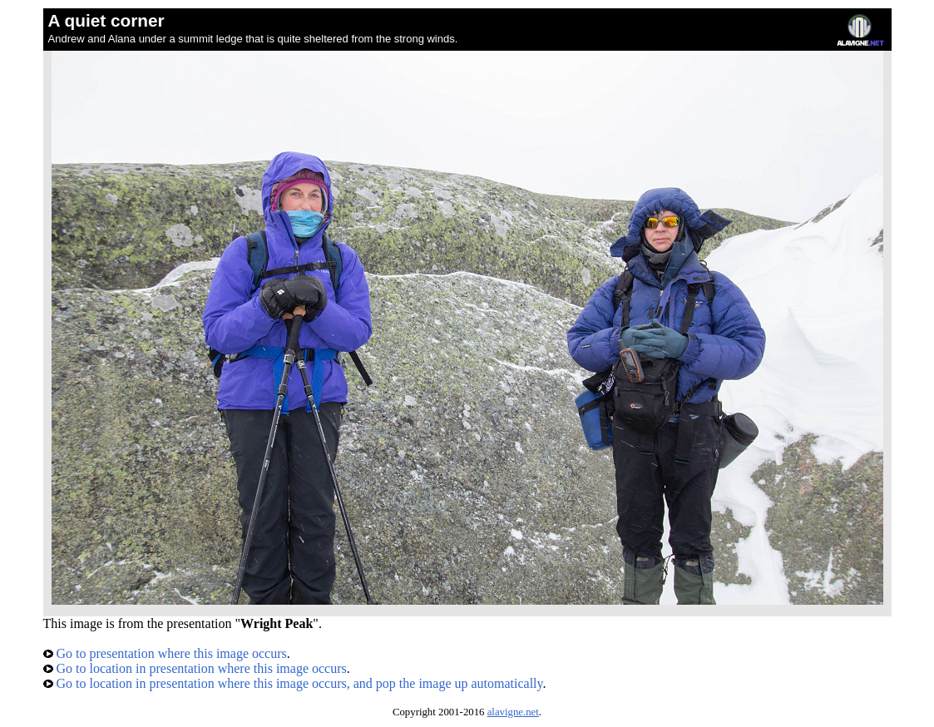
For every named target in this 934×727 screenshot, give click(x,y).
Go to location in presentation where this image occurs (195, 668)
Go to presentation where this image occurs (165, 653)
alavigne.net (513, 712)
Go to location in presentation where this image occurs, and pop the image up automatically (293, 683)
